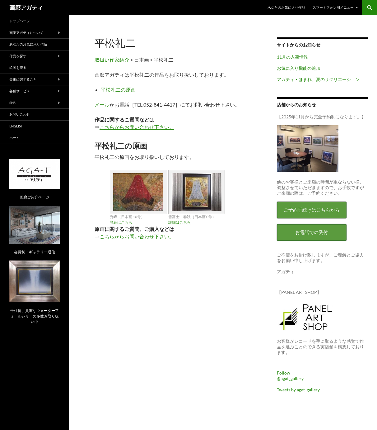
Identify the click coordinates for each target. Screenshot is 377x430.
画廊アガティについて (26, 33)
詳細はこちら (121, 222)
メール (102, 105)
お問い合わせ (19, 114)
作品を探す (17, 56)
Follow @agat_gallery (290, 375)
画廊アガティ (26, 7)
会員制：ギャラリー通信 (34, 252)
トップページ (19, 21)
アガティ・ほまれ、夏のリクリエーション (318, 79)
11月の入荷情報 (292, 57)
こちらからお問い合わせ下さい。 (137, 127)
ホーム (14, 138)
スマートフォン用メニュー (333, 7)
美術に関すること (23, 79)
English (16, 126)
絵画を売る (17, 67)
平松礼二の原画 (118, 90)
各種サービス (19, 91)
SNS (12, 103)
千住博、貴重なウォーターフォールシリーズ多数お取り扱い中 (34, 316)
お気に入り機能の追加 (298, 68)
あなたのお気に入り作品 (286, 7)
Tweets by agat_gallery (298, 389)
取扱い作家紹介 (112, 60)
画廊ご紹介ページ (34, 197)
